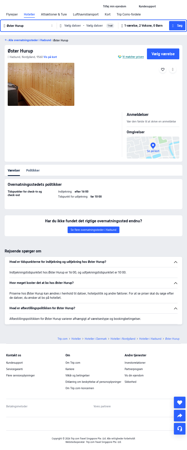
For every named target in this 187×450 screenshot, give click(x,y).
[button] (132, 6)
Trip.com (63, 338)
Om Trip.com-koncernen (79, 388)
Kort (108, 14)
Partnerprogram (134, 369)
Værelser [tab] (14, 170)
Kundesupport (14, 362)
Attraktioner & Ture (54, 14)
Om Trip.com (72, 362)
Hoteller (29, 14)
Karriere (69, 369)
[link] (114, 6)
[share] (179, 415)
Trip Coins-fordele (129, 14)
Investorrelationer (135, 362)
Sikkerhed (130, 381)
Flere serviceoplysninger (20, 375)
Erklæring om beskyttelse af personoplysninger (93, 381)
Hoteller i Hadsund (150, 338)
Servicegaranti (14, 369)
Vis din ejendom (134, 375)
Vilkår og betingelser (77, 375)
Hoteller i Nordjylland (123, 338)
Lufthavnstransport (86, 14)
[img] (41, 84)
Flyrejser (12, 14)
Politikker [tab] (33, 170)
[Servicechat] (179, 429)
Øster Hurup (20, 51)
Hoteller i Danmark (96, 338)
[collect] (179, 402)
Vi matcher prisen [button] (133, 56)
